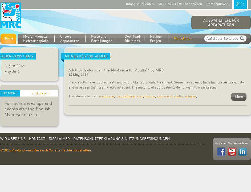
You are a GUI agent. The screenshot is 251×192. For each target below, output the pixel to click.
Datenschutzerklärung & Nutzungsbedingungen (121, 139)
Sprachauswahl (227, 4)
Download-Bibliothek (133, 38)
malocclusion (126, 96)
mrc (140, 96)
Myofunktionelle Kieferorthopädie (35, 39)
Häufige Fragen (156, 39)
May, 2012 (12, 72)
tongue (150, 96)
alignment (164, 96)
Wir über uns (13, 139)
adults (178, 96)
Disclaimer (59, 139)
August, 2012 (14, 66)
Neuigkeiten (183, 38)
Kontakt (37, 139)
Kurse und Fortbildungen (101, 39)
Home (8, 38)
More (239, 96)
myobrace (106, 96)
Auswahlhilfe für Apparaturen (221, 23)
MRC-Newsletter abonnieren (180, 4)
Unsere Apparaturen (69, 39)
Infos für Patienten (140, 4)
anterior (190, 96)
